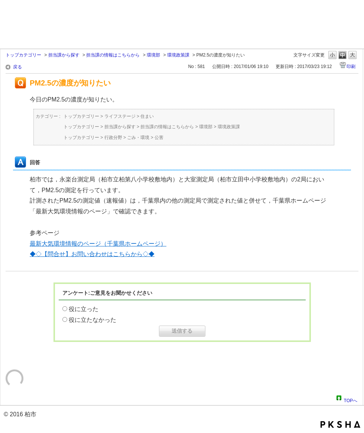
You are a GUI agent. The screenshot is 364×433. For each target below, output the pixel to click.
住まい (147, 116)
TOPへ (350, 399)
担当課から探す (63, 55)
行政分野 (113, 137)
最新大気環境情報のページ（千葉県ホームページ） (98, 243)
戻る (17, 67)
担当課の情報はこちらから (113, 55)
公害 (159, 137)
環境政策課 (178, 55)
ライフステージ (120, 116)
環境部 (153, 55)
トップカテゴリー (23, 55)
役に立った (83, 309)
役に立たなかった (92, 320)
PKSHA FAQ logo (340, 424)
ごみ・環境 (138, 137)
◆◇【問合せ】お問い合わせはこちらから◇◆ (92, 254)
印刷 (351, 66)
